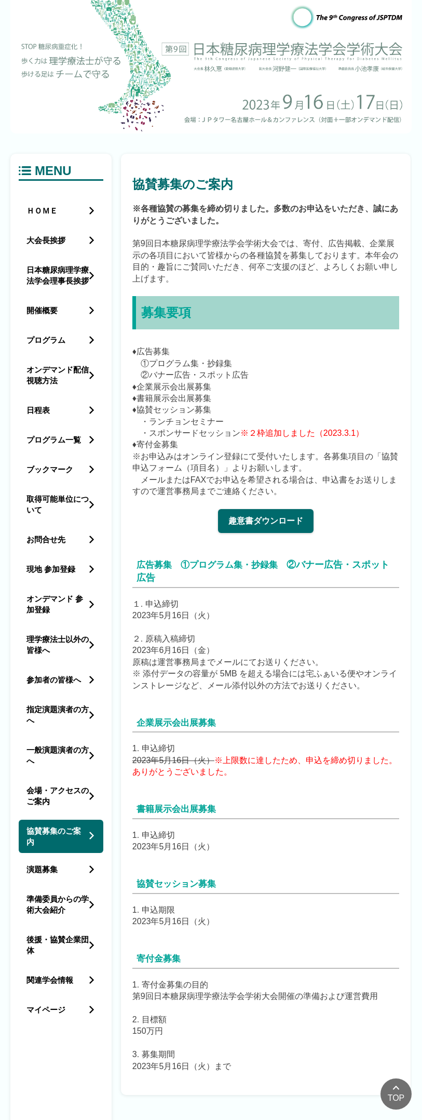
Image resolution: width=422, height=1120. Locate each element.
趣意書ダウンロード (265, 520)
